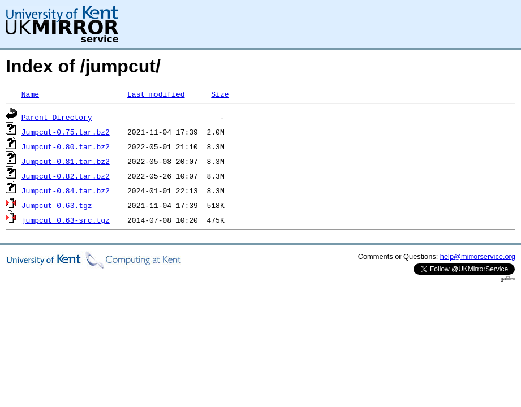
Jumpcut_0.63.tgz (56, 205)
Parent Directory (56, 117)
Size (220, 94)
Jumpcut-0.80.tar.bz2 (65, 146)
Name (30, 94)
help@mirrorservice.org (477, 256)
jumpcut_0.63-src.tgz (65, 220)
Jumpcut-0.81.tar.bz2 (65, 161)
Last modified (155, 94)
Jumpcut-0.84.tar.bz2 (65, 190)
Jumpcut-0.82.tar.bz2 (65, 176)
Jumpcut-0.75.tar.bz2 (65, 132)
